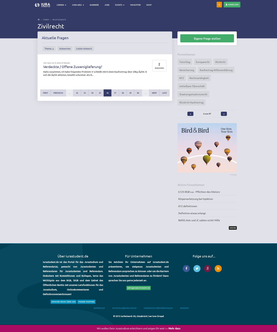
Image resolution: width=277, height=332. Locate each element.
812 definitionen (187, 206)
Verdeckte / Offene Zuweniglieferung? (72, 66)
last (164, 92)
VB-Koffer (135, 4)
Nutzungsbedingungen (124, 308)
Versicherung (186, 70)
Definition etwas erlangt (192, 213)
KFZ (181, 78)
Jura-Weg (78, 4)
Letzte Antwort (84, 48)
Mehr (233, 227)
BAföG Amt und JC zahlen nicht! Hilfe (199, 220)
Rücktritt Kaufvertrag (191, 102)
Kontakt (184, 308)
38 (123, 92)
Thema (49, 48)
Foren (46, 19)
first (45, 92)
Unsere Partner (86, 301)
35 (100, 92)
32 (77, 92)
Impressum (99, 308)
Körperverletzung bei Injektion (195, 198)
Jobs (106, 4)
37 (115, 92)
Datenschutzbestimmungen (158, 308)
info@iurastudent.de (138, 287)
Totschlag (184, 61)
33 (85, 92)
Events (120, 4)
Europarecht (203, 61)
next (154, 92)
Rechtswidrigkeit (199, 78)
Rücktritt (220, 61)
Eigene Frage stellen (207, 38)
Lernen (61, 4)
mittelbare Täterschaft (192, 86)
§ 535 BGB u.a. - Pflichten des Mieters (199, 191)
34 (92, 92)
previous (58, 92)
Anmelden (232, 4)
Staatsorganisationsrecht (193, 94)
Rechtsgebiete (59, 19)
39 (130, 92)
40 (138, 92)
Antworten (64, 48)
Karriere (94, 4)
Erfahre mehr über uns (63, 301)
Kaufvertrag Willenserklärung (216, 70)
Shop (149, 4)
